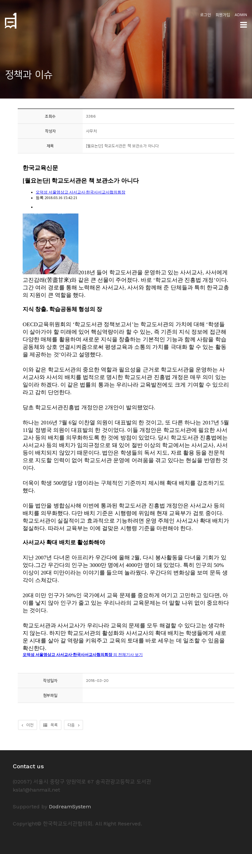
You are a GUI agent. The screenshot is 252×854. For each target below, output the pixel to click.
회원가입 (223, 14)
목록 (50, 725)
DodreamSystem (70, 806)
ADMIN (241, 14)
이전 (27, 725)
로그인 (205, 14)
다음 (73, 725)
